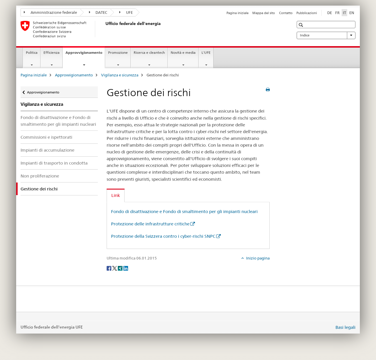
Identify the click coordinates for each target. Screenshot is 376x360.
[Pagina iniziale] (104, 29)
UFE (126, 12)
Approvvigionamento (85, 54)
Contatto (286, 13)
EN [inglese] (351, 12)
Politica (32, 52)
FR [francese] (337, 12)
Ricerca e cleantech (149, 52)
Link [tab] (115, 195)
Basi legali (345, 327)
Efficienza (51, 52)
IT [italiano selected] (344, 12)
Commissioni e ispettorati (46, 137)
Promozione (118, 52)
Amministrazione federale (50, 12)
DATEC (98, 12)
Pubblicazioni (306, 13)
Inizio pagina (257, 258)
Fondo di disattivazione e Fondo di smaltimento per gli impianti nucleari (58, 121)
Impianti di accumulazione (47, 150)
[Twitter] (115, 268)
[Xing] (120, 268)
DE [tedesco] (329, 12)
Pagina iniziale (237, 13)
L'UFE (206, 52)
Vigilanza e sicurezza (119, 75)
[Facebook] (109, 268)
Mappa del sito (263, 13)
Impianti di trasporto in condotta (54, 163)
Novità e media (183, 52)
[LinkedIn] (125, 268)
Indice (326, 35)
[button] (302, 25)
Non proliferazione (40, 176)
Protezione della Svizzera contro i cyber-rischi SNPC (163, 236)
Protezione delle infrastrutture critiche (150, 224)
